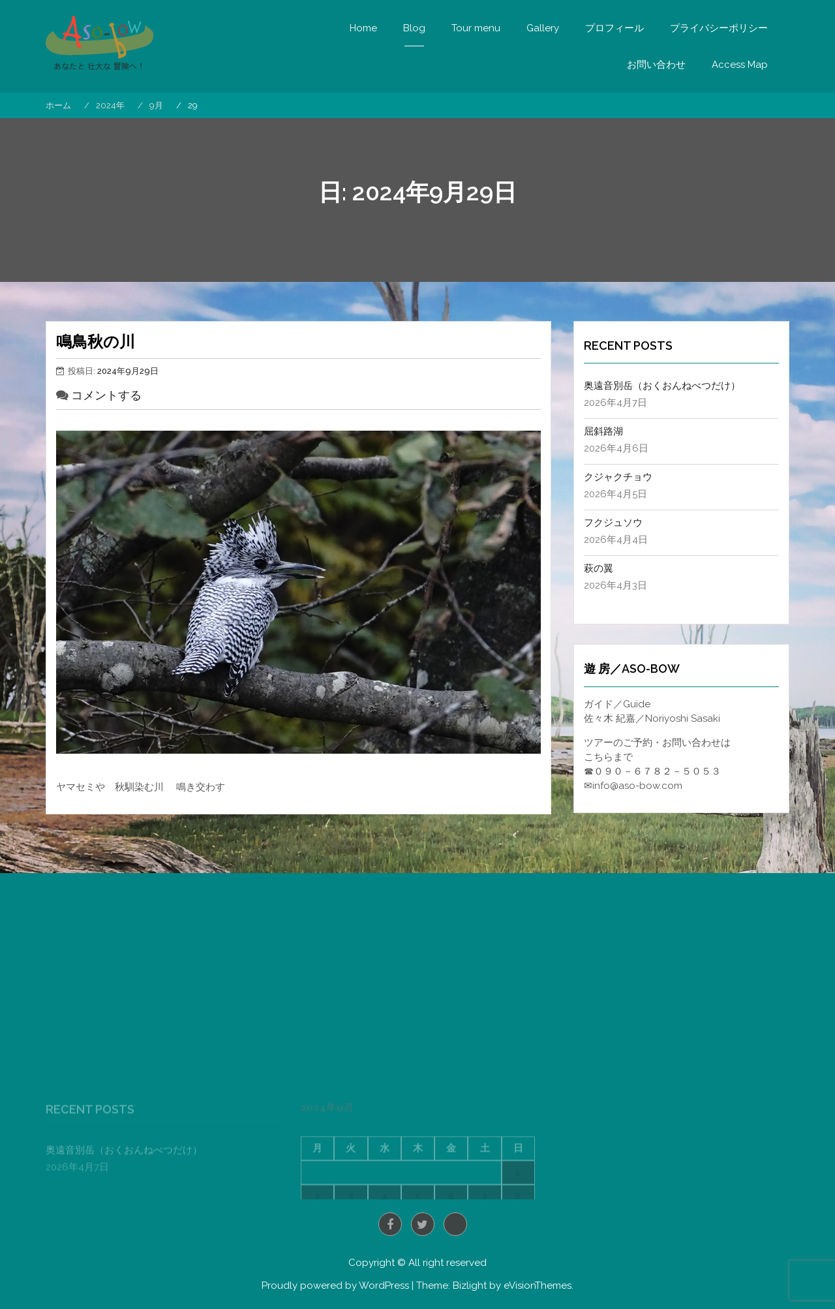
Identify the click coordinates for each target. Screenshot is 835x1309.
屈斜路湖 (603, 431)
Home (363, 28)
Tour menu (475, 28)
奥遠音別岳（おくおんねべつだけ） (662, 386)
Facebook (390, 1224)
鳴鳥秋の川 (95, 341)
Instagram (455, 1224)
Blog (414, 28)
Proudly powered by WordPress (335, 1285)
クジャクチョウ (618, 477)
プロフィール (614, 28)
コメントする (106, 395)
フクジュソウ (613, 523)
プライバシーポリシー (719, 28)
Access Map (740, 64)
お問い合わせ (656, 64)
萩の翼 (598, 568)
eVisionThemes (537, 1285)
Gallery (542, 28)
